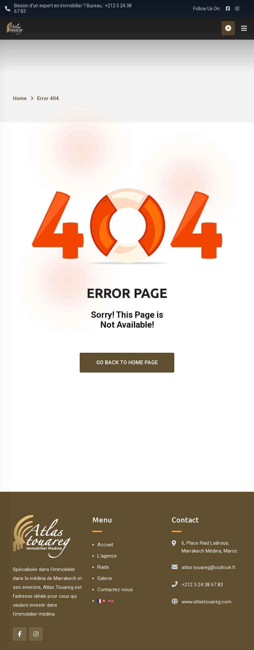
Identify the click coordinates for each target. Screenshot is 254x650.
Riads (103, 568)
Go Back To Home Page (127, 363)
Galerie (104, 579)
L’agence (107, 557)
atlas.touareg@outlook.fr (209, 568)
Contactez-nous (115, 590)
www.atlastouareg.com (207, 602)
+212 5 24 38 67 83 (202, 585)
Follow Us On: (207, 8)
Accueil (105, 545)
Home (20, 99)
